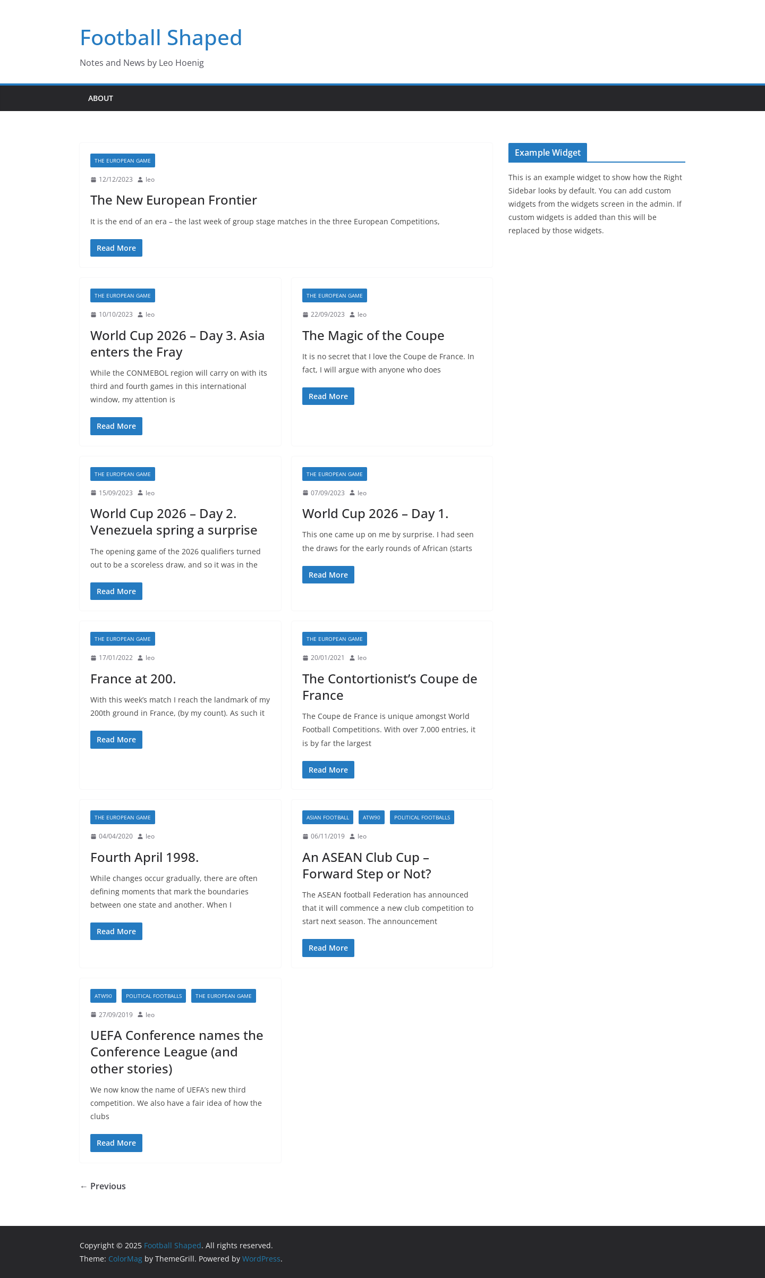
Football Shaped (161, 37)
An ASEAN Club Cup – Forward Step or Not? (366, 865)
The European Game (123, 160)
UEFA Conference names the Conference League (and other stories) (177, 1051)
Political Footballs (422, 817)
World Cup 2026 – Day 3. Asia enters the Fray (177, 343)
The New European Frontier (173, 199)
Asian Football (328, 817)
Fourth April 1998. (144, 857)
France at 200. (133, 678)
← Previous (103, 1186)
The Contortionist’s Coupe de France (390, 687)
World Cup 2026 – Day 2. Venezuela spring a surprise (174, 521)
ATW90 (371, 817)
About (100, 98)
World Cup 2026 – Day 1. (375, 513)
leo (150, 179)
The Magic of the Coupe (373, 335)
